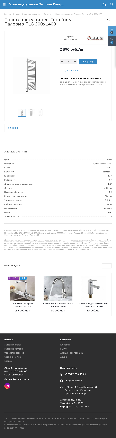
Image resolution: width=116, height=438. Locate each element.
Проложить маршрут (75, 393)
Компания (65, 339)
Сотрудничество (12, 357)
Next (109, 266)
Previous (104, 266)
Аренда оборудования (71, 353)
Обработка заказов (14, 353)
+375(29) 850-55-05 (75, 374)
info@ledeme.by (73, 380)
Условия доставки (13, 349)
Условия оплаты (12, 344)
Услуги (63, 349)
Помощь (9, 339)
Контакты (65, 344)
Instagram (7, 386)
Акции (63, 357)
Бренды (8, 361)
